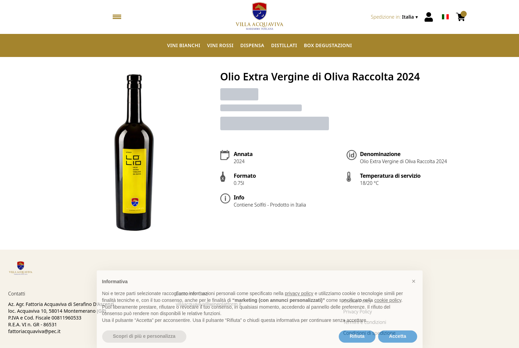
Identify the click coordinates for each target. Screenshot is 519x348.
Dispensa (252, 45)
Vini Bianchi (183, 45)
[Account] (428, 17)
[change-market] (395, 17)
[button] (413, 289)
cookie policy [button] (387, 308)
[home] (259, 17)
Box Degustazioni (328, 45)
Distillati (284, 45)
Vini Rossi (220, 45)
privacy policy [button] (299, 302)
